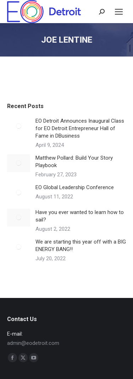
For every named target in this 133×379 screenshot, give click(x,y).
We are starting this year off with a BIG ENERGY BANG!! (80, 245)
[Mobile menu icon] (119, 12)
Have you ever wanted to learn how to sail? (79, 216)
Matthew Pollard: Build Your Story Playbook (74, 162)
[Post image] (18, 126)
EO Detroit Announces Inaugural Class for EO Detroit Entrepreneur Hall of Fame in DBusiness (79, 128)
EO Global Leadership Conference (74, 187)
